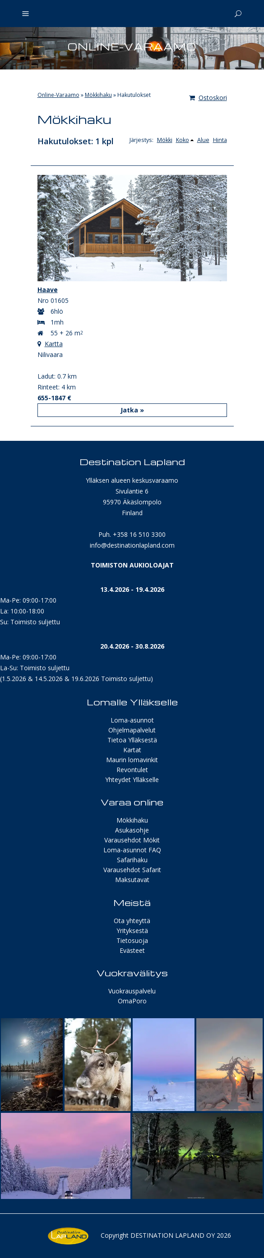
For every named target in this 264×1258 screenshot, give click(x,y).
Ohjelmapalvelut (132, 730)
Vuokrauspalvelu (132, 991)
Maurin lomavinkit (132, 759)
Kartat (132, 750)
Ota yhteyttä (132, 920)
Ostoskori (208, 97)
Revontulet (132, 769)
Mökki (164, 140)
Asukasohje (132, 830)
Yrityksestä (132, 930)
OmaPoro (132, 1001)
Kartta (54, 343)
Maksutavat (132, 879)
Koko (182, 140)
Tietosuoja (132, 940)
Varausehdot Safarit (132, 869)
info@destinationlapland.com (132, 545)
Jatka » (132, 410)
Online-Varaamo (58, 95)
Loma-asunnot (132, 720)
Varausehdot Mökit (132, 840)
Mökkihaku (98, 95)
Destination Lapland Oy (172, 1235)
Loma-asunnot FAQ (132, 850)
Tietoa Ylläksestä (132, 740)
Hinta (220, 140)
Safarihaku (132, 859)
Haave (47, 289)
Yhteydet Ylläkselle (132, 779)
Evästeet (132, 950)
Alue (203, 140)
